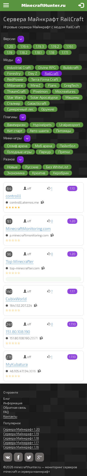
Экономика (16, 173)
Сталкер (13, 103)
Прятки (64, 152)
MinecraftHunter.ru (43, 5)
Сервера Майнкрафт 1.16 (21, 447)
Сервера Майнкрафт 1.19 (21, 434)
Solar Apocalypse (44, 97)
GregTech (71, 85)
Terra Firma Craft (44, 79)
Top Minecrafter (20, 261)
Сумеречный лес (20, 109)
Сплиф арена (17, 146)
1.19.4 (24, 46)
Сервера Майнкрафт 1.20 (21, 429)
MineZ (35, 85)
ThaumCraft (16, 91)
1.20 (10, 46)
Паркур (45, 152)
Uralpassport (69, 124)
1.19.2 (55, 46)
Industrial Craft (19, 67)
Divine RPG (47, 67)
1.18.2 (23, 52)
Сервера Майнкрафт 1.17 (21, 442)
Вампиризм (16, 124)
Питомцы (63, 130)
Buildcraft (71, 67)
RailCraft (52, 73)
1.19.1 (69, 46)
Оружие (47, 109)
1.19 (9, 52)
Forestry (14, 73)
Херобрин (61, 173)
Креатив (38, 173)
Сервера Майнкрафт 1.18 (21, 438)
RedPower (15, 79)
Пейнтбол (67, 146)
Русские (31, 167)
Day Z (32, 73)
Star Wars (15, 97)
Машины (72, 97)
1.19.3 (40, 46)
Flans (52, 85)
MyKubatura (17, 364)
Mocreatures (65, 91)
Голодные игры (19, 152)
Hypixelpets (42, 124)
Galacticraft (37, 103)
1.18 (51, 52)
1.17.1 (65, 52)
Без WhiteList (57, 167)
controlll (13, 195)
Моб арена (43, 146)
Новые (12, 167)
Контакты (10, 416)
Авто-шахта (39, 130)
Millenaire (15, 85)
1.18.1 (38, 52)
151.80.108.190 (18, 331)
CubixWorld (16, 298)
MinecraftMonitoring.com (28, 228)
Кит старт (14, 130)
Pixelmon (40, 91)
